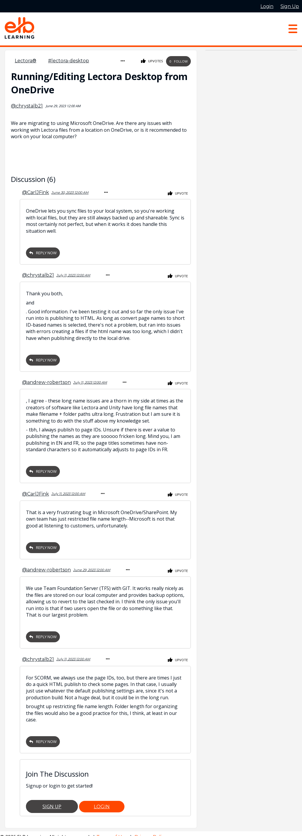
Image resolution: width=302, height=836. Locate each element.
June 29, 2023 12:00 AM (91, 564)
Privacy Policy (150, 830)
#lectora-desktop (68, 60)
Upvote (178, 192)
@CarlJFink (35, 191)
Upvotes (152, 60)
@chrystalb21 (27, 104)
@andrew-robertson (46, 379)
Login (102, 799)
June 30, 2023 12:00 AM (69, 191)
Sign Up (51, 799)
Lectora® (25, 60)
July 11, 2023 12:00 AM (73, 272)
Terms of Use (112, 830)
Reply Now (43, 250)
